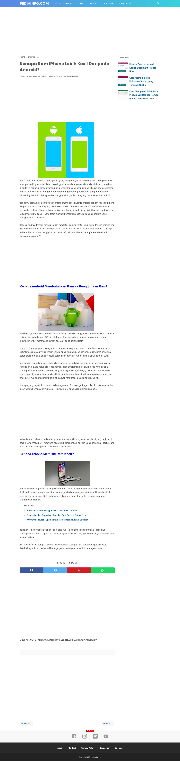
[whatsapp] (103, 570)
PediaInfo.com (34, 3)
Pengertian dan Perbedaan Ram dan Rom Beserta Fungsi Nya (56, 515)
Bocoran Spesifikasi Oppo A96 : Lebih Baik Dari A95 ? (52, 510)
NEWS (58, 3)
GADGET (69, 3)
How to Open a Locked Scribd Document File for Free (142, 68)
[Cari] (158, 4)
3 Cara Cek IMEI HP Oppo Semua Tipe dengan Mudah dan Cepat (57, 520)
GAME (81, 3)
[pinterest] (79, 570)
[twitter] (55, 570)
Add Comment (72, 76)
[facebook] (31, 570)
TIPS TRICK (108, 3)
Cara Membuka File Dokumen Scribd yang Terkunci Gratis (141, 81)
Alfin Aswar (33, 76)
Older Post (107, 723)
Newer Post (26, 723)
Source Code (125, 3)
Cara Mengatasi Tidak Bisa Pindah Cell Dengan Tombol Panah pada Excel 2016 (144, 95)
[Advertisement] (90, 32)
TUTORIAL (93, 3)
